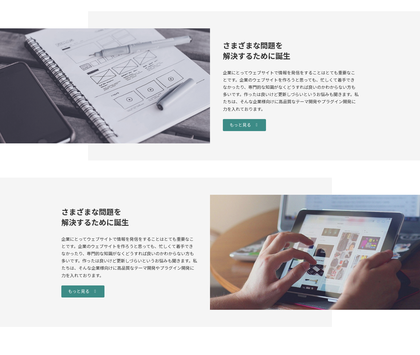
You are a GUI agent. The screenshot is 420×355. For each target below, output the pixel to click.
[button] (244, 125)
